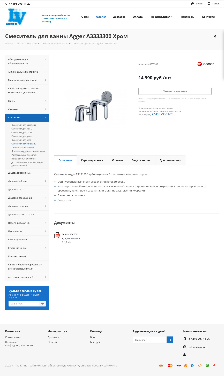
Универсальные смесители (24, 155)
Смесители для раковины (23, 125)
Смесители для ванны (22, 129)
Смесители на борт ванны (23, 144)
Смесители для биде (21, 140)
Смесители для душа (21, 136)
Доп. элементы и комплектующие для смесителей (27, 163)
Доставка (53, 337)
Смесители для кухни (21, 132)
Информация (57, 331)
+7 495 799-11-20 (162, 114)
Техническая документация (71, 236)
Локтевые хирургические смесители (28, 151)
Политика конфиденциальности (19, 343)
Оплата (52, 342)
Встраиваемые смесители (23, 159)
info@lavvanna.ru (199, 347)
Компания (12, 331)
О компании (13, 337)
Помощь (96, 331)
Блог (93, 337)
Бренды (95, 342)
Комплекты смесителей (22, 147)
